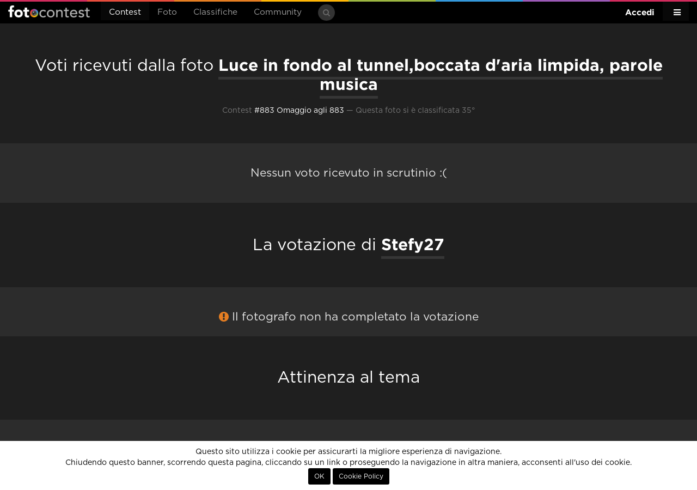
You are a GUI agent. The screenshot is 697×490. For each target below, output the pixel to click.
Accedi (640, 12)
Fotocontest (49, 11)
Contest (125, 12)
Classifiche (215, 12)
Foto (167, 12)
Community (278, 12)
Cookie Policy (361, 476)
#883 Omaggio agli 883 (299, 110)
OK (319, 476)
